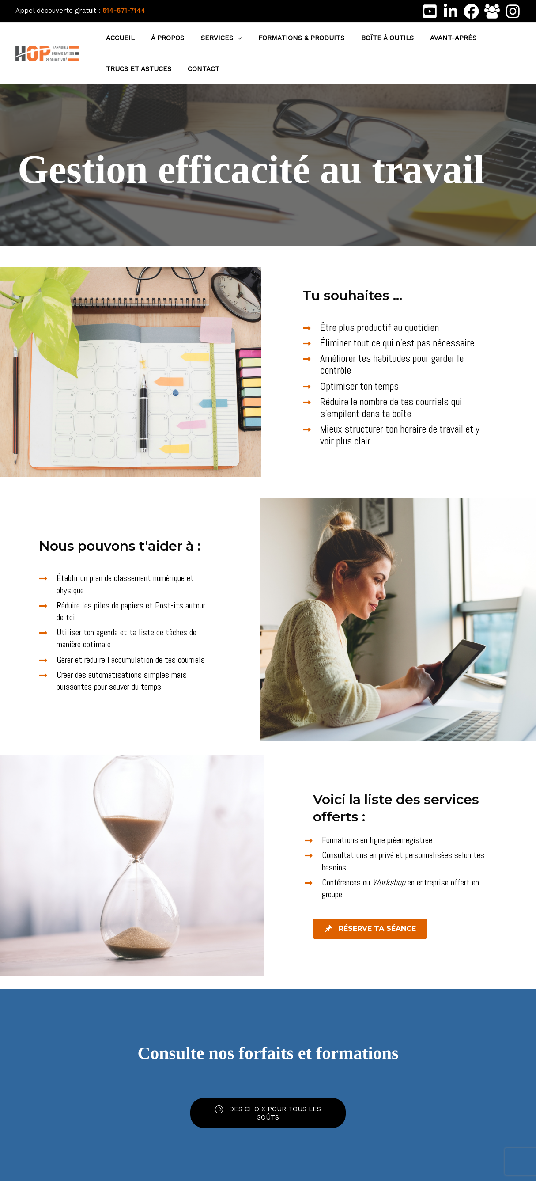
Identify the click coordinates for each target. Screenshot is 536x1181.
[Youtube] (430, 11)
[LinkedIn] (450, 11)
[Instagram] (513, 11)
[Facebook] (471, 11)
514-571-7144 (123, 11)
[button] (229, 38)
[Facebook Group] (492, 11)
